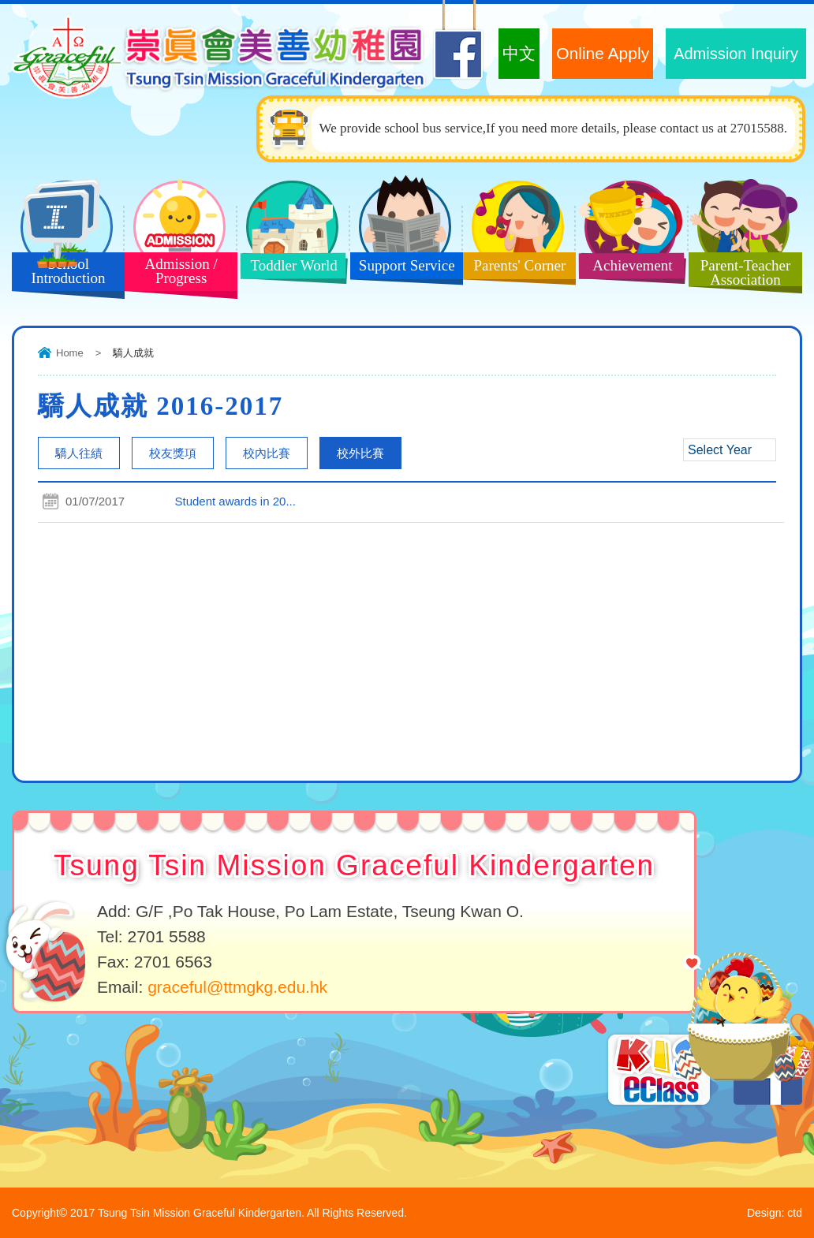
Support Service (402, 270)
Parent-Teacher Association (739, 274)
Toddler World (287, 270)
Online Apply (602, 53)
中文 (519, 53)
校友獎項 (172, 453)
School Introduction (62, 274)
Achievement (626, 270)
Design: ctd (774, 1212)
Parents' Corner (514, 270)
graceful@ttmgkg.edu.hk (237, 987)
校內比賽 (266, 453)
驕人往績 (79, 453)
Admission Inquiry (736, 53)
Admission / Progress (175, 274)
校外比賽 (360, 453)
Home (70, 353)
